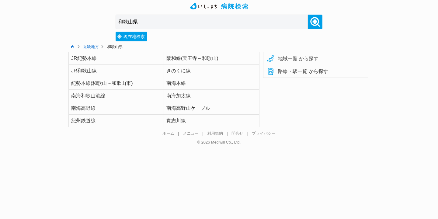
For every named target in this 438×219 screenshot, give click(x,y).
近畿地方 (91, 46)
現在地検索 (131, 36)
